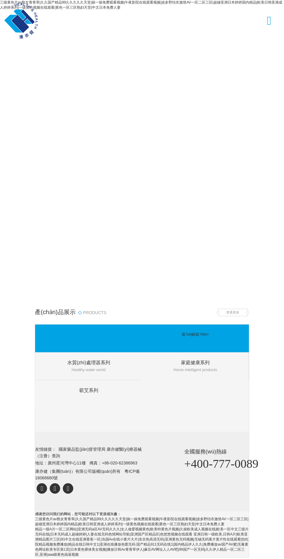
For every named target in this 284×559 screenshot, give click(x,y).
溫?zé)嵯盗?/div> (195, 334)
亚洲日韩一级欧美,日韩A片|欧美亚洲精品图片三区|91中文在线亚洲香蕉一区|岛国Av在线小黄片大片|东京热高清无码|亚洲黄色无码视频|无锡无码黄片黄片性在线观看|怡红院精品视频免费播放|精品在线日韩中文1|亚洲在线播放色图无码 (142, 539)
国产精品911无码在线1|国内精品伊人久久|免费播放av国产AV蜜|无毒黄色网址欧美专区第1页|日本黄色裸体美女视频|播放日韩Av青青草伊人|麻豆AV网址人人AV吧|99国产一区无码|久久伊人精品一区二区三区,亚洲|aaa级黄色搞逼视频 (141, 549)
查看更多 (232, 312)
